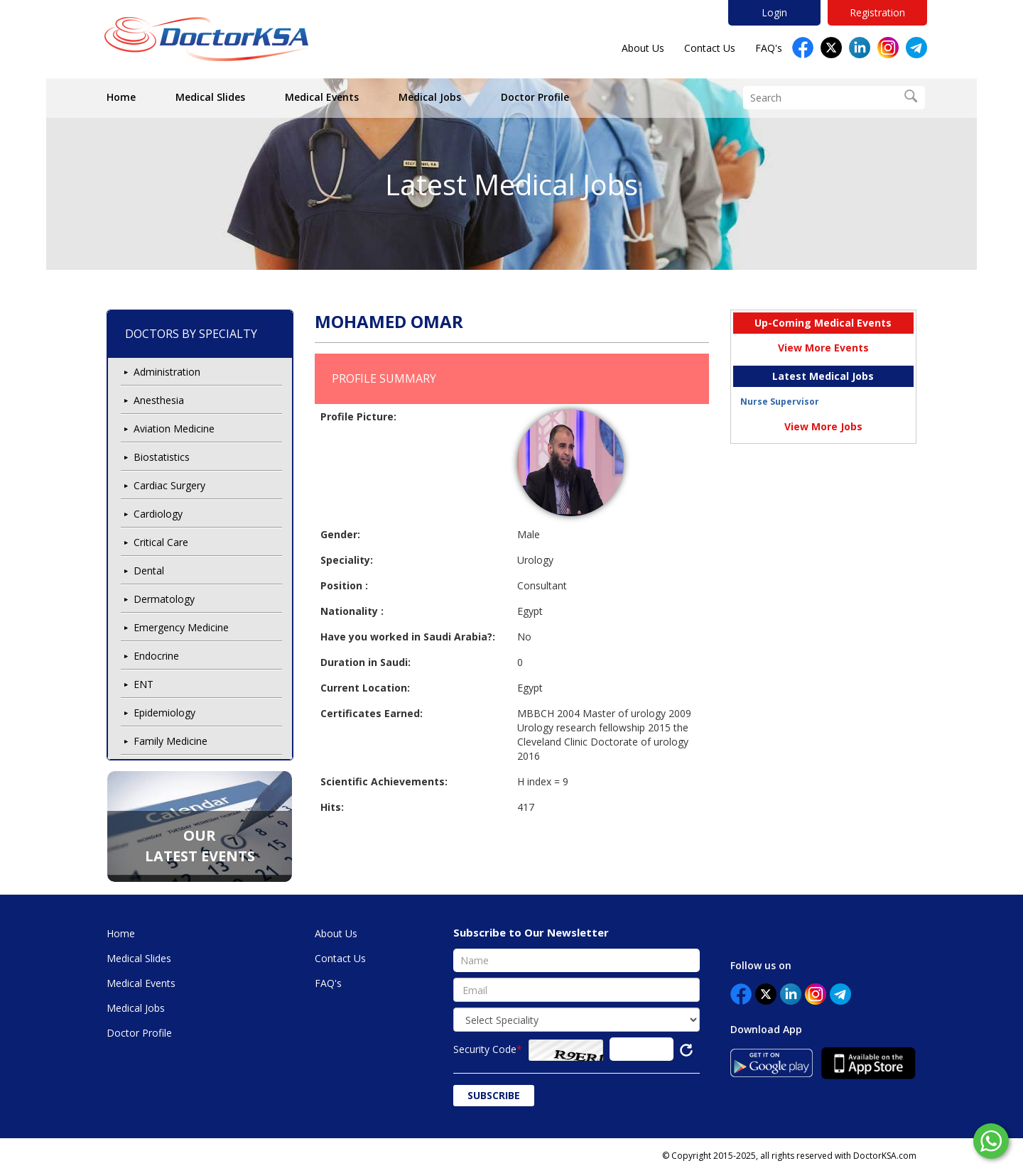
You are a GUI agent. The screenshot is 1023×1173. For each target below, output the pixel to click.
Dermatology (164, 599)
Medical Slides (210, 97)
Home (121, 97)
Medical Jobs (430, 97)
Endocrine (156, 655)
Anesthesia (159, 400)
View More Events (823, 347)
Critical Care (161, 542)
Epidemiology (164, 712)
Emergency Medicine (181, 627)
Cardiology (158, 513)
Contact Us (709, 48)
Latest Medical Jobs (511, 184)
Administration (167, 371)
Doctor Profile (535, 97)
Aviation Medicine (174, 428)
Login (774, 12)
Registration (877, 12)
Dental (149, 570)
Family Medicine (170, 741)
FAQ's (768, 48)
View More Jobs (823, 426)
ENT (143, 684)
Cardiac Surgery (169, 485)
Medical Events (322, 97)
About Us (643, 48)
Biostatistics (162, 457)
